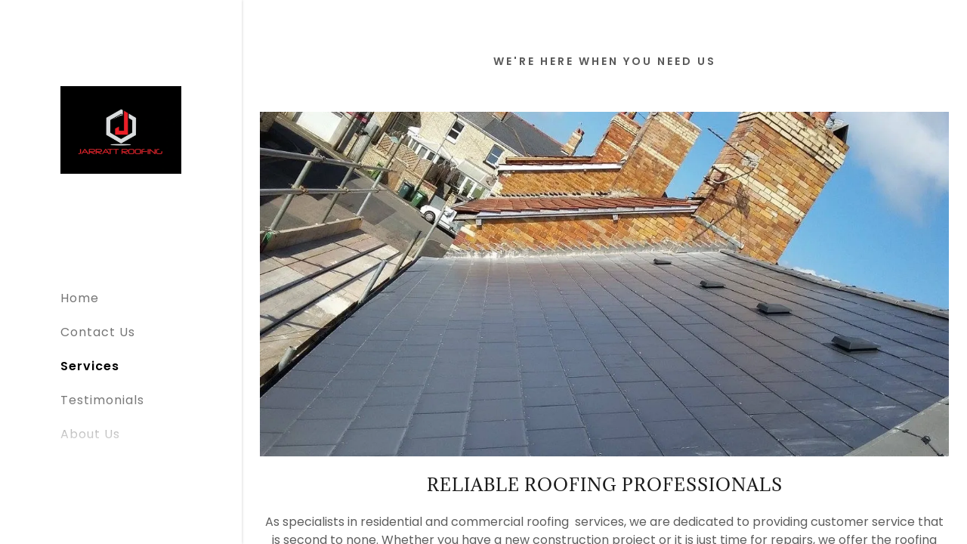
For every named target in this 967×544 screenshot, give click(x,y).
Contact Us (97, 332)
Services (89, 366)
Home (79, 298)
